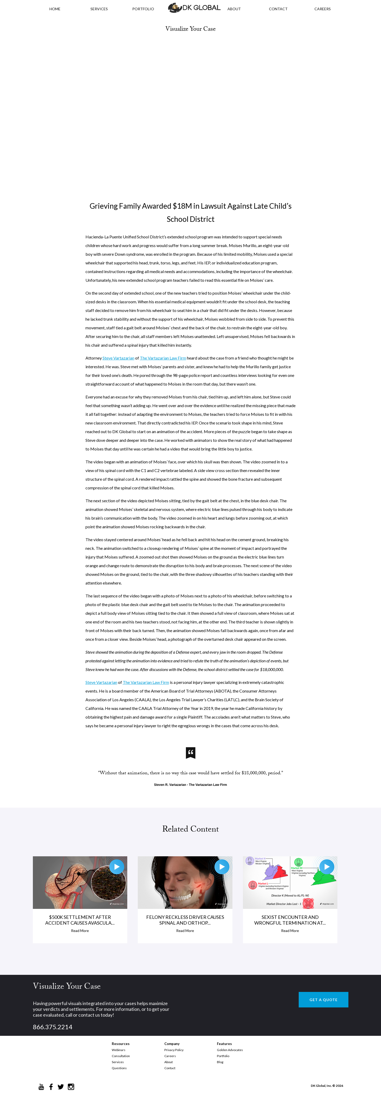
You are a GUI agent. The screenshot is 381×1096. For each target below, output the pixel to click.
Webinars (118, 1050)
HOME (54, 9)
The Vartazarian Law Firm (163, 357)
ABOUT (234, 9)
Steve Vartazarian (118, 357)
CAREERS (322, 9)
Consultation (121, 1056)
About (168, 1062)
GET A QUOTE (323, 999)
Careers (170, 1056)
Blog (220, 1062)
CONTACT (278, 9)
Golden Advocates (230, 1050)
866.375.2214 (52, 1027)
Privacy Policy (174, 1050)
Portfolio (223, 1056)
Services (99, 9)
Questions (119, 1068)
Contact (169, 1068)
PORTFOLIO (143, 9)
